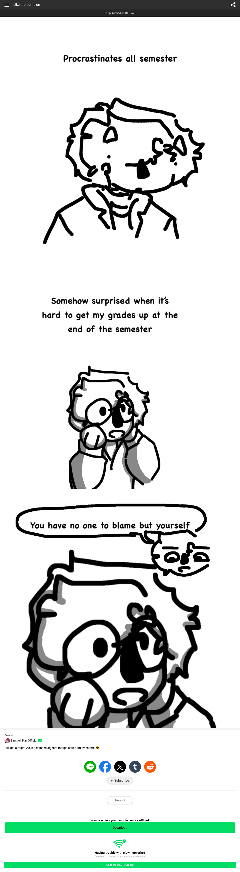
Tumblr (135, 767)
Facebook (105, 767)
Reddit (150, 767)
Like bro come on (26, 5)
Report (120, 800)
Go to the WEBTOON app (120, 864)
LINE (90, 767)
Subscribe (121, 780)
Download (119, 828)
